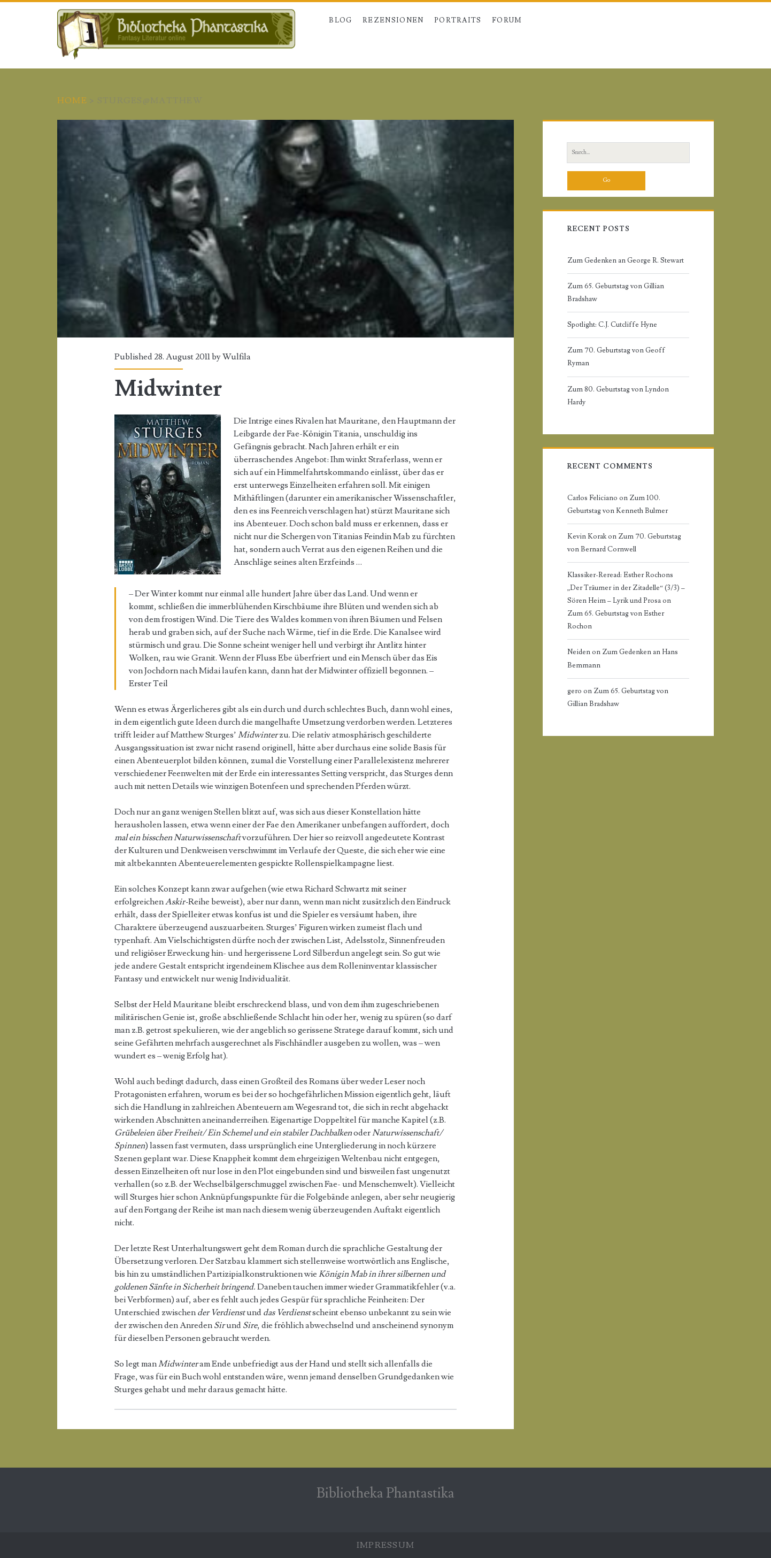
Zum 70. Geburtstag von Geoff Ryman (616, 356)
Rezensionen (393, 20)
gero (574, 691)
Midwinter (285, 228)
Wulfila (236, 356)
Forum (507, 20)
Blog (340, 20)
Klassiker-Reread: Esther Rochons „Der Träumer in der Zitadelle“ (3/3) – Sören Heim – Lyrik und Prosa (626, 588)
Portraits (458, 20)
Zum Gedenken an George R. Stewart (625, 260)
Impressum (386, 1545)
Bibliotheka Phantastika (385, 1493)
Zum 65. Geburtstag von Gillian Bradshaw (615, 292)
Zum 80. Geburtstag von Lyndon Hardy (618, 395)
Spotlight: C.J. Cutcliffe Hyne (612, 324)
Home (72, 100)
